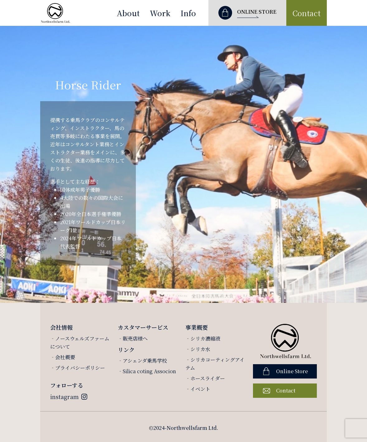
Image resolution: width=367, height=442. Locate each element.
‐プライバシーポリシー (77, 367)
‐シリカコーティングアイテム (215, 363)
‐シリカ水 (197, 349)
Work (160, 12)
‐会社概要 (62, 357)
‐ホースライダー (205, 378)
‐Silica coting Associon (147, 371)
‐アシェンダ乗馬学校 (142, 360)
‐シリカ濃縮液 (202, 338)
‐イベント (197, 389)
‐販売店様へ (133, 338)
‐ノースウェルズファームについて (79, 342)
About (128, 12)
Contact (307, 12)
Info (188, 12)
